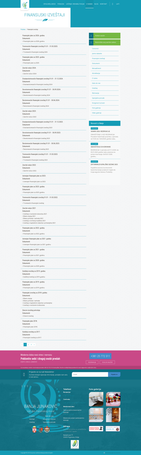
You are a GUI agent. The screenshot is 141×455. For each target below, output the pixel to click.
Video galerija (96, 113)
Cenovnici (95, 49)
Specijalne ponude (98, 98)
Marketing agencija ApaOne (113, 453)
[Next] (34, 344)
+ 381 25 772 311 (69, 396)
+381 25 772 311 (100, 356)
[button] (50, 4)
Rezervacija (92, 362)
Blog (96, 4)
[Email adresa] (90, 374)
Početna (23, 29)
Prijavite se (114, 374)
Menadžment (96, 68)
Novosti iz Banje (97, 123)
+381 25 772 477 (68, 403)
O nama (94, 78)
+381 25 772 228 (68, 422)
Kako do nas (96, 83)
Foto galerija (96, 108)
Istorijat (32, 419)
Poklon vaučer (107, 362)
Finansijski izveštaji (98, 58)
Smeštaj (94, 88)
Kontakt (103, 4)
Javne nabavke (97, 53)
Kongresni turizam (98, 103)
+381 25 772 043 (68, 414)
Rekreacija (95, 93)
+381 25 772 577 (80, 403)
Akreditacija (96, 73)
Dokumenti (96, 63)
